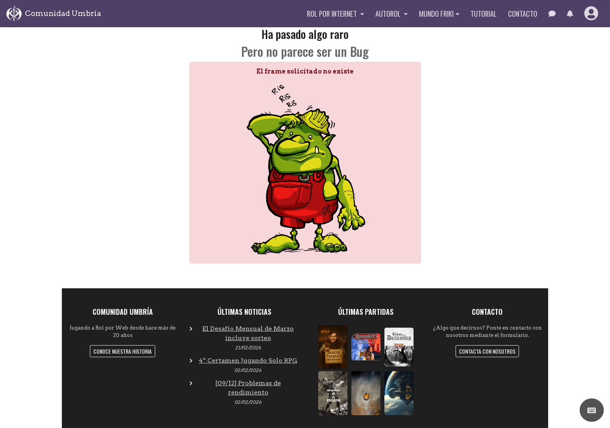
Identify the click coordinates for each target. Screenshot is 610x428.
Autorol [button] (388, 13)
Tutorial (483, 13)
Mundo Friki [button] (436, 13)
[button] (569, 13)
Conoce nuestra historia (122, 351)
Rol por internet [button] (332, 13)
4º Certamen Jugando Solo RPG (248, 360)
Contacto (522, 13)
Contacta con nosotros (487, 351)
